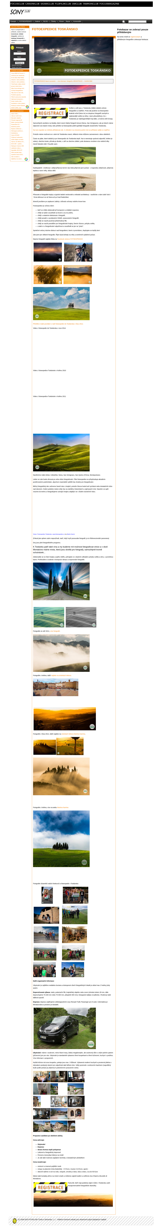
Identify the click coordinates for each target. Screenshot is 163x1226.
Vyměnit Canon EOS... (17, 154)
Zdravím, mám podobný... (18, 79)
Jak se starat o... (15, 156)
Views (35, 534)
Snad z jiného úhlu (16, 101)
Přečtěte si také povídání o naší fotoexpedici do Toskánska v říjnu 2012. (58, 324)
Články (54, 21)
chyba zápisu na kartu (17, 139)
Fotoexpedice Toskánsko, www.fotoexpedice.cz (51, 534)
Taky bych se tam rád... (17, 92)
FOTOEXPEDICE (26, 21)
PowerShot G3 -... (16, 124)
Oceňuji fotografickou (17, 90)
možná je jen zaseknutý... (18, 75)
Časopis (14, 21)
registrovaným (135, 37)
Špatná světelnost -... (17, 128)
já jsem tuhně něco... (17, 86)
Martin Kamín (71, 534)
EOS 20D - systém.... (17, 143)
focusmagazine (109, 3)
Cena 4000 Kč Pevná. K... (18, 73)
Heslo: (19, 57)
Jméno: (19, 51)
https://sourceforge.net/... (18, 88)
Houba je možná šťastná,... (18, 105)
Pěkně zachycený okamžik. (18, 97)
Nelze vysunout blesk (17, 122)
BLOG (46, 21)
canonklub (32, 3)
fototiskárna (14, 133)
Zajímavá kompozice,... (17, 99)
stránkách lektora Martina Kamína (73, 734)
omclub (77, 3)
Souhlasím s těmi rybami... (18, 103)
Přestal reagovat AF (16, 120)
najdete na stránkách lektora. (61, 675)
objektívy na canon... (17, 158)
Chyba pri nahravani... (17, 137)
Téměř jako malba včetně (18, 84)
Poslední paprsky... (16, 94)
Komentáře (77, 21)
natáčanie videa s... (16, 148)
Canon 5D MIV (15, 135)
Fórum (61, 21)
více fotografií (55, 631)
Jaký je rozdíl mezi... (17, 116)
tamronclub (90, 3)
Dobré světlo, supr (16, 107)
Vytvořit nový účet (17, 65)
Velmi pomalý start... (16, 152)
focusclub (17, 3)
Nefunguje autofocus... (17, 131)
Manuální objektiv (16, 118)
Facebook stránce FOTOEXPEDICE (70, 239)
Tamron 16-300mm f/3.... (18, 141)
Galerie (38, 21)
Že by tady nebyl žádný (17, 77)
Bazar (68, 21)
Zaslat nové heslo (17, 67)
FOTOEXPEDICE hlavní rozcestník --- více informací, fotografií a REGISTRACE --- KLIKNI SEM (63, 81)
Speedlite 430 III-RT (16, 150)
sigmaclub (47, 3)
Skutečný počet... (16, 126)
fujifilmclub (63, 3)
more (27, 106)
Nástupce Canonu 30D (17, 146)
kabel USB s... (15, 113)
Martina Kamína (62, 807)
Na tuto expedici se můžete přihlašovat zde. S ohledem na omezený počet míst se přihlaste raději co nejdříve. (71, 130)
